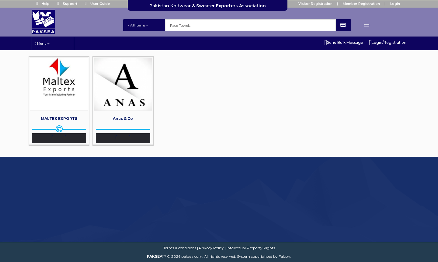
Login (395, 4)
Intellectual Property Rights (251, 248)
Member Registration (361, 4)
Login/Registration (387, 42)
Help (41, 4)
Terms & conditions (179, 248)
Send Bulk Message (343, 42)
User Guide (96, 4)
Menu (42, 43)
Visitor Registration (315, 4)
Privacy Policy (211, 248)
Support (65, 4)
